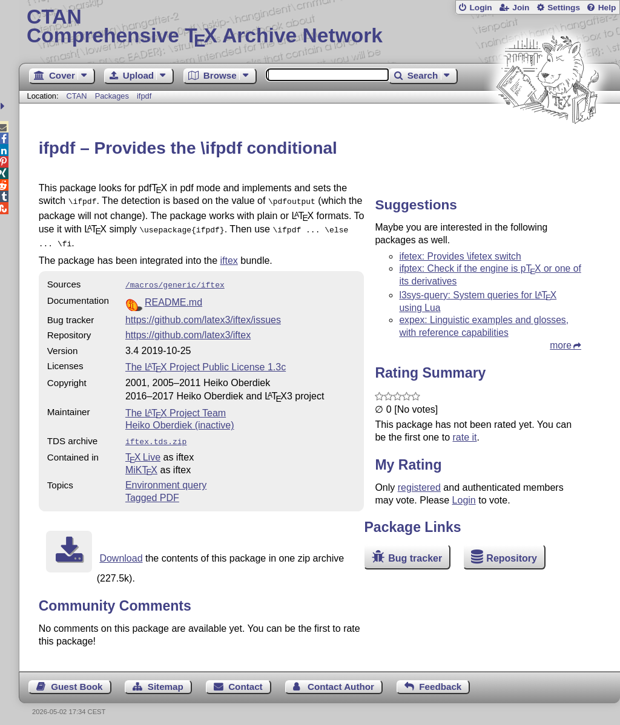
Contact (245, 680)
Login (480, 7)
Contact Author (341, 680)
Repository (511, 558)
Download (120, 552)
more (561, 345)
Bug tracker (415, 558)
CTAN (77, 95)
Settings (563, 7)
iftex (229, 257)
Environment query (165, 479)
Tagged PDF (152, 492)
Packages (113, 95)
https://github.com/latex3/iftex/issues (203, 315)
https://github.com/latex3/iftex (188, 330)
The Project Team (175, 408)
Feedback (440, 680)
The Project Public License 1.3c (205, 362)
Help (607, 7)
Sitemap (165, 680)
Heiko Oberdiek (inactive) (179, 420)
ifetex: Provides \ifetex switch (460, 256)
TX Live (142, 451)
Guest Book (76, 680)
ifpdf (144, 95)
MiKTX (141, 464)
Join (520, 7)
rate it (464, 437)
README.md (173, 297)
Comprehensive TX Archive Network (319, 27)
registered (419, 487)
